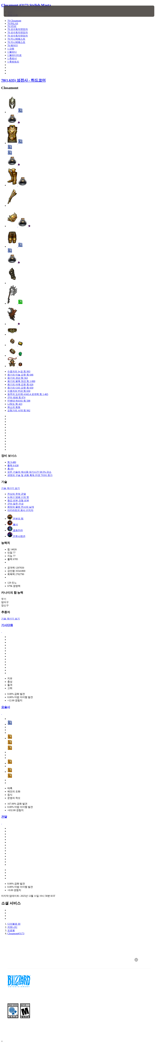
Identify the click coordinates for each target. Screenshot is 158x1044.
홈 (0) (10, 468)
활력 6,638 (13, 465)
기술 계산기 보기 (10, 488)
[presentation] (13, 11)
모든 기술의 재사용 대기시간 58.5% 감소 (29, 472)
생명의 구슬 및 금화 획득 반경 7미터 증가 (29, 475)
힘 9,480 (11, 462)
